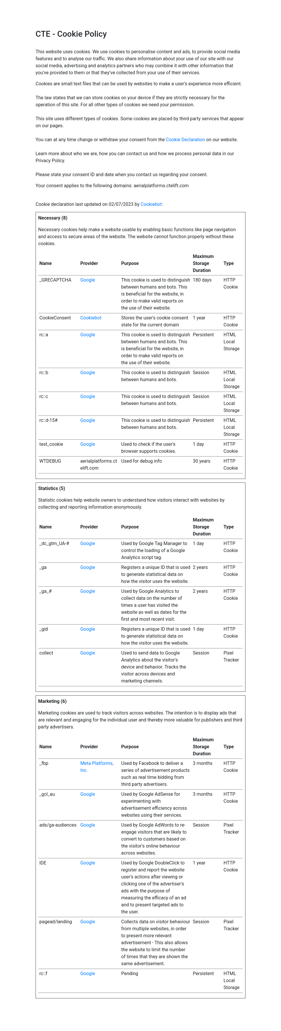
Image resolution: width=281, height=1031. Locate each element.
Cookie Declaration (185, 139)
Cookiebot (151, 204)
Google (87, 280)
